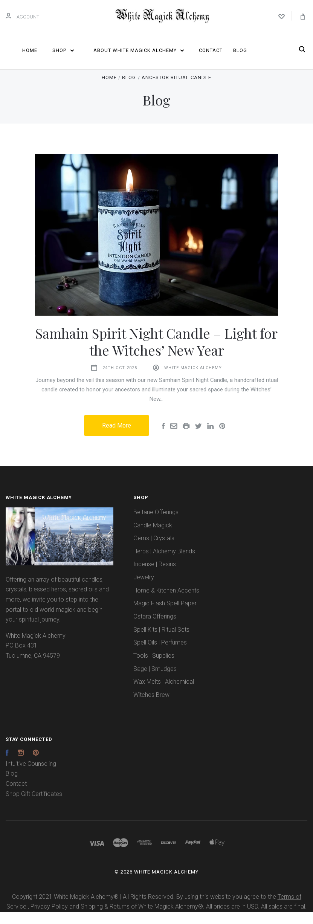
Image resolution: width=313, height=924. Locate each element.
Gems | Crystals (153, 550)
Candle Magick (152, 537)
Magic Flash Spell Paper (165, 615)
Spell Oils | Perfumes (160, 654)
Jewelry (143, 589)
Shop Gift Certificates (34, 805)
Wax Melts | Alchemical (163, 693)
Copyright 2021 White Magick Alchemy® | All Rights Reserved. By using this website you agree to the (145, 908)
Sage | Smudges (155, 680)
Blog (240, 50)
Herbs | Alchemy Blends (164, 563)
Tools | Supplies (153, 667)
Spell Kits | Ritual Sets (161, 641)
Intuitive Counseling (31, 775)
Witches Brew (151, 706)
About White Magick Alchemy (138, 50)
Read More (116, 437)
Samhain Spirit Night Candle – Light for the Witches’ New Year (156, 353)
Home (29, 50)
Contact (211, 50)
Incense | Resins (154, 576)
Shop (63, 50)
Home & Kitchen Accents (166, 602)
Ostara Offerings (154, 628)
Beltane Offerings (156, 524)
